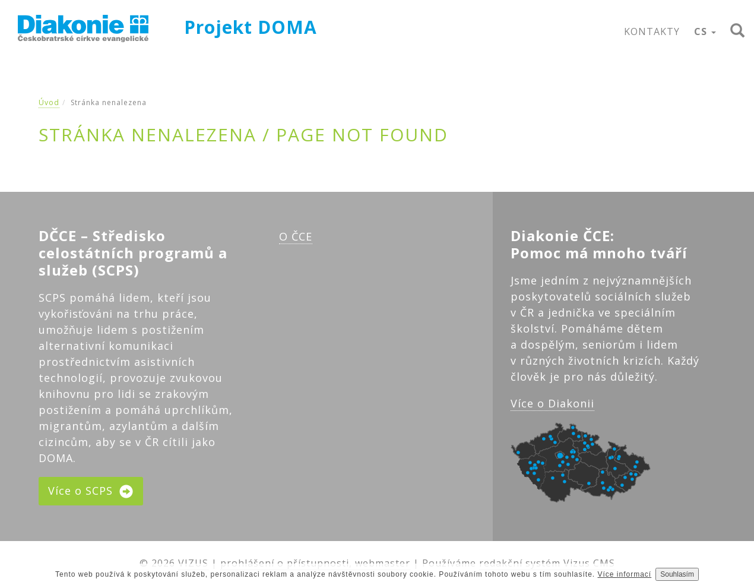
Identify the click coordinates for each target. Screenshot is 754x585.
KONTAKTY (652, 31)
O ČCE (295, 236)
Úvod (49, 102)
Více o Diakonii (552, 403)
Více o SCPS (91, 491)
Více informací (625, 574)
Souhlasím (677, 574)
